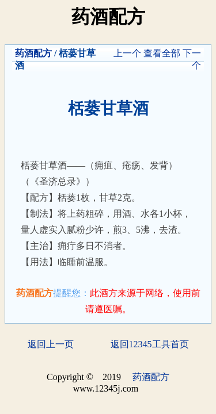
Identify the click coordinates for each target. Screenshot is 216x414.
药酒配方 (33, 53)
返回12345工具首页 (150, 344)
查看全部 (161, 53)
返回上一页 (51, 344)
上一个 (127, 53)
